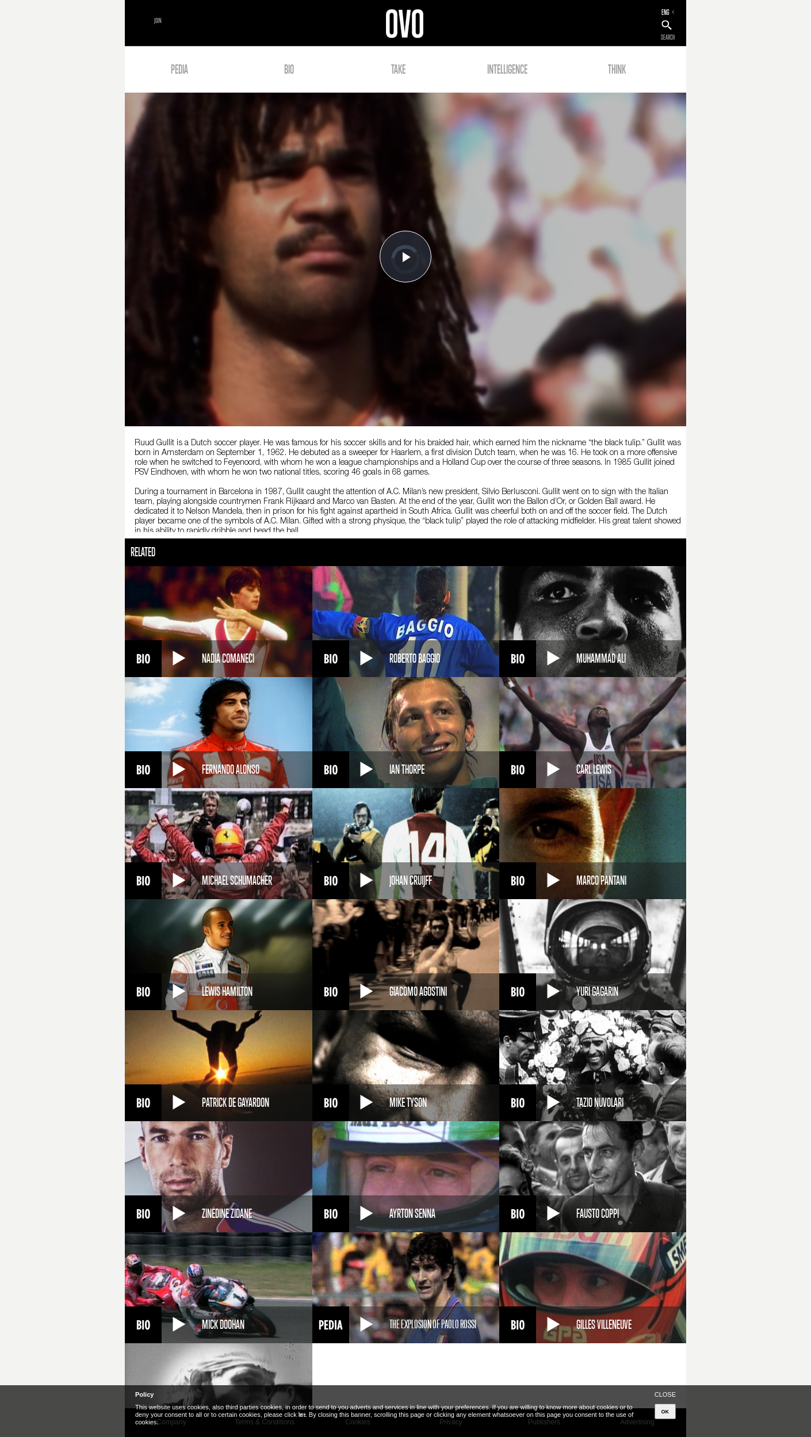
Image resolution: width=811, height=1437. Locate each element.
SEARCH (668, 37)
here (302, 1415)
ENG (665, 12)
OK (665, 1412)
